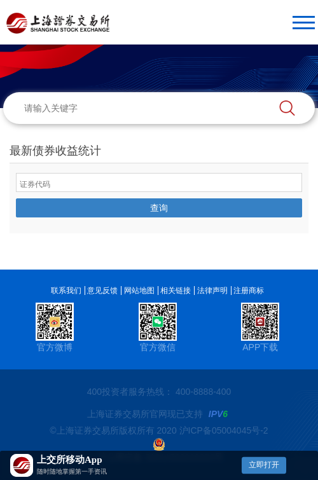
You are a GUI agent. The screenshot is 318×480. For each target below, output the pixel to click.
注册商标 (248, 290)
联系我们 (66, 290)
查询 (159, 208)
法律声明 (212, 290)
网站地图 (139, 290)
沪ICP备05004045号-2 (223, 430)
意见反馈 (102, 290)
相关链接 (175, 290)
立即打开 (264, 464)
